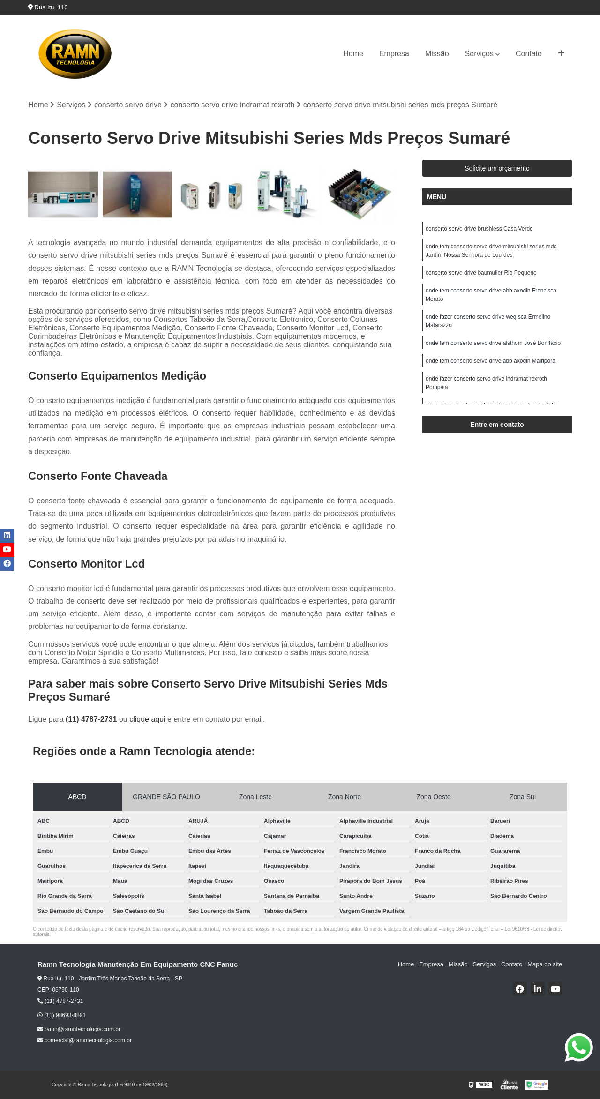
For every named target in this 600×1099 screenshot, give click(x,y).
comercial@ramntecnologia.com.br (85, 1040)
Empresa (394, 54)
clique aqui (147, 719)
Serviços (479, 54)
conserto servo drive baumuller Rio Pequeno (481, 272)
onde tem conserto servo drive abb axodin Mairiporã (490, 361)
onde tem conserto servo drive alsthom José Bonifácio (493, 343)
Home (353, 54)
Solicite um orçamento (497, 168)
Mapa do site (544, 964)
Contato (529, 54)
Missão (437, 54)
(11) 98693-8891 (62, 1015)
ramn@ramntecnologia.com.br (79, 1029)
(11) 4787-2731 (92, 719)
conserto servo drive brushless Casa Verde (479, 228)
